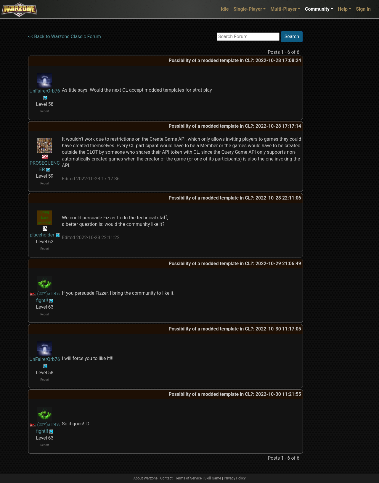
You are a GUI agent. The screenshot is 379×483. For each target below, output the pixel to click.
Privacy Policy (235, 478)
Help (343, 9)
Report (44, 111)
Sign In (363, 9)
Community (317, 9)
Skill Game (212, 478)
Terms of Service (188, 478)
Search (292, 36)
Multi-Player (283, 9)
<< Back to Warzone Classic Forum (64, 36)
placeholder (42, 235)
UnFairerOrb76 (45, 91)
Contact (166, 478)
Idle (225, 9)
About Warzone (145, 478)
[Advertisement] (327, 119)
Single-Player (247, 9)
